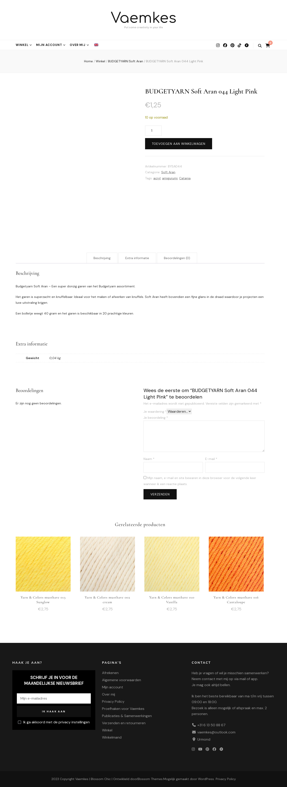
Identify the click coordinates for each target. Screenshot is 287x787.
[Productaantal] (153, 131)
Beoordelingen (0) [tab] (177, 258)
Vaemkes (143, 18)
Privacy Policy (113, 701)
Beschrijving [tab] (102, 258)
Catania (185, 178)
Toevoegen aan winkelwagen (178, 144)
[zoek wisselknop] (260, 46)
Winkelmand (112, 737)
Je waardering (155, 412)
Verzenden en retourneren (124, 723)
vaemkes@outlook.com (216, 732)
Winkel (22, 45)
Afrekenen (110, 672)
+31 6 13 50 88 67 (211, 725)
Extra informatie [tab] (137, 258)
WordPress (206, 779)
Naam (149, 459)
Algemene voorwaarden (121, 680)
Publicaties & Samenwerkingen (127, 715)
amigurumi (170, 178)
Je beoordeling (156, 418)
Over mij (78, 45)
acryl (157, 178)
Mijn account (49, 45)
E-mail (211, 459)
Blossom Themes (150, 779)
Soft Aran (168, 172)
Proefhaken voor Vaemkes (123, 708)
